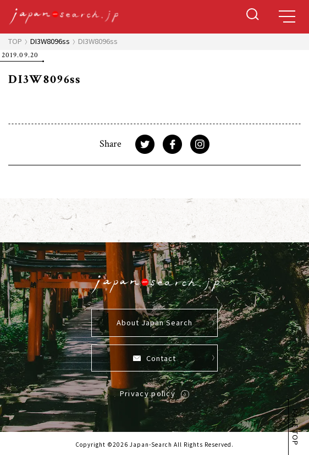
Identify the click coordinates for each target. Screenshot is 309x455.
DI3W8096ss (50, 41)
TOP (15, 41)
